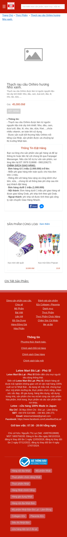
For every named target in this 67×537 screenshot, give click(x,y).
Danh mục (48, 308)
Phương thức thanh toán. (33, 342)
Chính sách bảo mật (33, 360)
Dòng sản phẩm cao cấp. (19, 300)
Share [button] (34, 206)
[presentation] (55, 248)
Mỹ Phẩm (19, 308)
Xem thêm (44, 224)
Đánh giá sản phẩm (48, 300)
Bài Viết (19, 312)
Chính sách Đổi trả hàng (33, 348)
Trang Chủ (7, 15)
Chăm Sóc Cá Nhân (48, 320)
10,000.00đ (30, 268)
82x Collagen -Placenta (48, 304)
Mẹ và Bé (48, 324)
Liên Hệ (19, 316)
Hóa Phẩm (19, 328)
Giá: (9, 104)
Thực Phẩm (22, 15)
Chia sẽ (19, 304)
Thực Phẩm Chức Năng (48, 316)
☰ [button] (4, 6)
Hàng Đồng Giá (19, 324)
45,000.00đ (18, 104)
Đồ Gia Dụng (19, 320)
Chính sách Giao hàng (33, 354)
